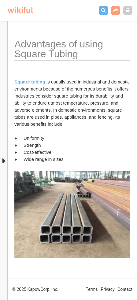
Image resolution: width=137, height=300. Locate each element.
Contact (124, 289)
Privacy (107, 289)
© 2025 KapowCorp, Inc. (35, 289)
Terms (92, 289)
